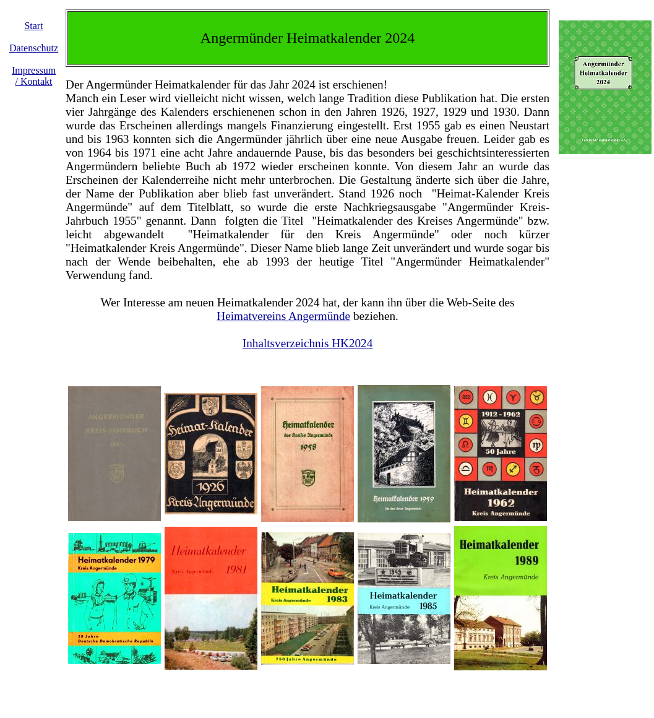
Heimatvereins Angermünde (283, 315)
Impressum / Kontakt (34, 76)
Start (33, 25)
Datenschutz (33, 48)
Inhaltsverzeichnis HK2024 (307, 343)
